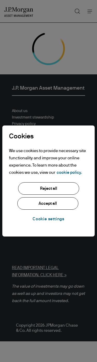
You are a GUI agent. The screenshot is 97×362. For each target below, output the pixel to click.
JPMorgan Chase (27, 198)
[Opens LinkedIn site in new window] (15, 221)
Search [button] (75, 10)
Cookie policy (24, 130)
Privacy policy (24, 124)
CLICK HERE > (52, 275)
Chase (17, 205)
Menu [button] (88, 11)
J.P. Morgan (22, 192)
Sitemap (19, 137)
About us (20, 111)
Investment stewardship (33, 117)
